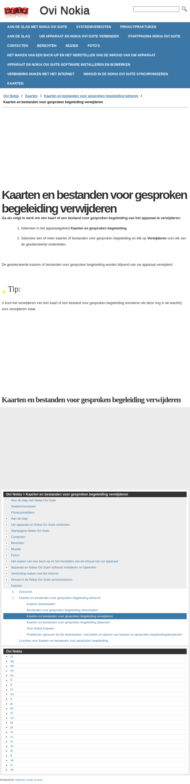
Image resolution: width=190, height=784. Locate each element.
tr (11, 755)
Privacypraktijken (138, 27)
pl (11, 722)
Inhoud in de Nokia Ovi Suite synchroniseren (126, 74)
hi (11, 689)
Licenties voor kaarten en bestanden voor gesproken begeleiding (63, 640)
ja (11, 703)
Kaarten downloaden (41, 604)
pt (11, 727)
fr (11, 684)
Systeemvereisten (93, 27)
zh (12, 769)
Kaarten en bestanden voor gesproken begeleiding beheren (91, 96)
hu (12, 694)
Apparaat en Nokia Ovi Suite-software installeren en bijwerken (68, 65)
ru (11, 736)
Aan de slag (18, 36)
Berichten (46, 46)
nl (11, 713)
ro (11, 732)
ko (12, 708)
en (12, 670)
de (12, 665)
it (11, 698)
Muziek (72, 46)
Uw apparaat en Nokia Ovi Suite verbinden (79, 36)
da (12, 661)
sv (11, 746)
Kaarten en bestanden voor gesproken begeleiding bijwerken (68, 622)
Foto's (94, 46)
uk (12, 760)
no (12, 717)
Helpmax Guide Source (28, 779)
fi (11, 680)
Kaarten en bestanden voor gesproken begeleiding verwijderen (70, 616)
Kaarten (15, 83)
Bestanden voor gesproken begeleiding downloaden (62, 610)
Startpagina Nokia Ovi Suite (154, 36)
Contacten (17, 46)
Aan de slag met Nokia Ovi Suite (37, 27)
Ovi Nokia (16, 12)
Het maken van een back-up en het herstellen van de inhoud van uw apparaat (81, 55)
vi (11, 765)
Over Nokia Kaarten (40, 628)
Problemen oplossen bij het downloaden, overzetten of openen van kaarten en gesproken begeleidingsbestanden (104, 634)
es (12, 675)
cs (11, 656)
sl (11, 741)
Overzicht (25, 591)
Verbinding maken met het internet (40, 74)
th (11, 750)
